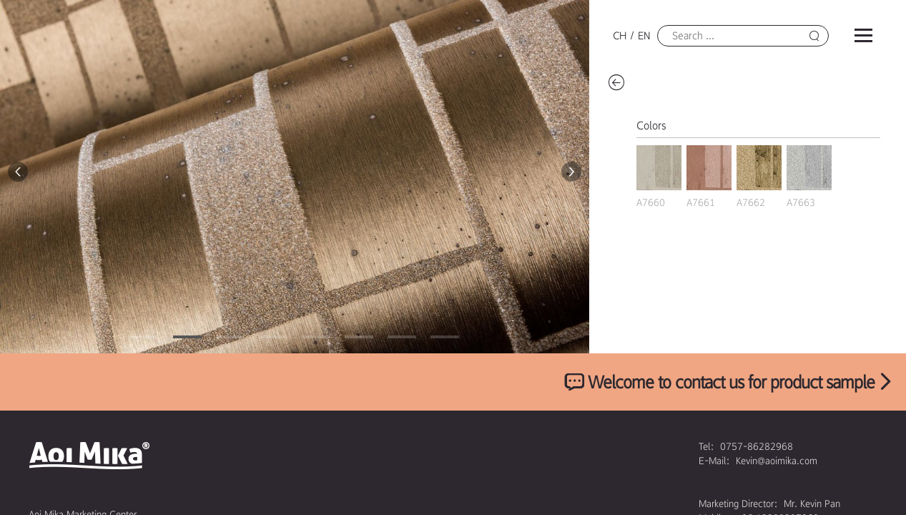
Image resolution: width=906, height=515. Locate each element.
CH (619, 35)
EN (644, 35)
